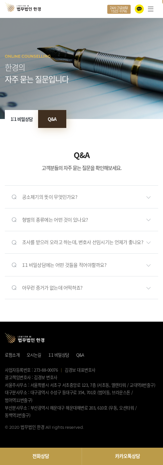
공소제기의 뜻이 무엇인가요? (49, 196)
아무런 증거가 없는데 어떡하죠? (52, 287)
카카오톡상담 (127, 456)
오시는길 (34, 355)
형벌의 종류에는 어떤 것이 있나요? (55, 219)
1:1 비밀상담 (22, 119)
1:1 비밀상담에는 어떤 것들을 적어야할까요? (64, 264)
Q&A (52, 119)
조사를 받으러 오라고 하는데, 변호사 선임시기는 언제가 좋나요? (82, 242)
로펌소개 (12, 355)
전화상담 (40, 456)
